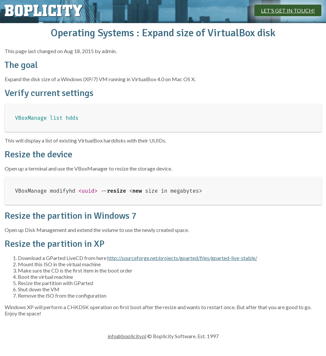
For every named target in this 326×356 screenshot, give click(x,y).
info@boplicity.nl (127, 336)
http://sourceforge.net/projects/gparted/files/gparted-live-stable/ (182, 258)
